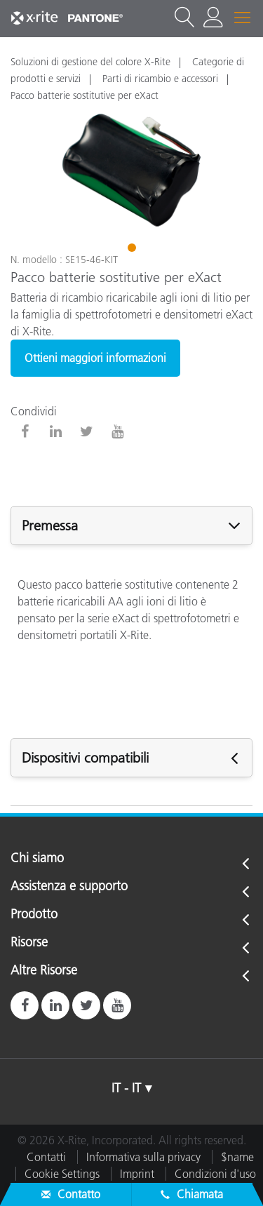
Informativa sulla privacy (143, 1157)
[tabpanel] (131, 170)
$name (237, 1157)
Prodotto (34, 915)
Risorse (29, 943)
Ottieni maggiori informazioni (95, 358)
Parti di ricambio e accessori (160, 78)
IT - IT (126, 1088)
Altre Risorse (44, 971)
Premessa (50, 525)
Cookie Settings (62, 1174)
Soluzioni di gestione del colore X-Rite (90, 61)
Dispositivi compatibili (85, 757)
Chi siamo (37, 859)
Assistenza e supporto (69, 887)
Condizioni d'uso (215, 1174)
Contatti (46, 1157)
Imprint (137, 1174)
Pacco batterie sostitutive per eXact (85, 95)
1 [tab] (133, 250)
